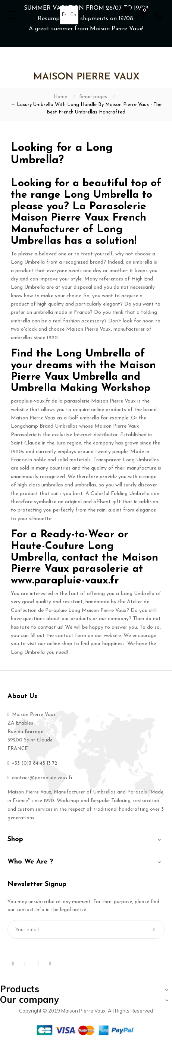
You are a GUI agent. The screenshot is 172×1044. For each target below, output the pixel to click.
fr (64, 14)
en (73, 14)
